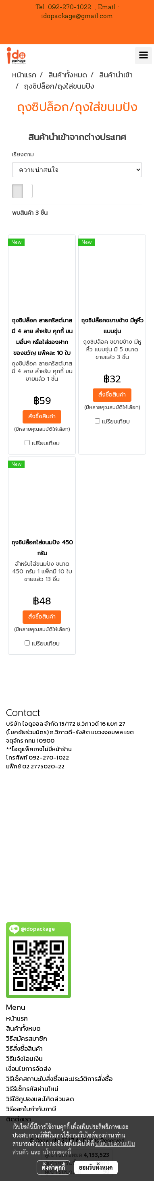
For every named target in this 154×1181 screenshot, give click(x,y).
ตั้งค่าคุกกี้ (53, 1167)
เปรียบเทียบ (46, 444)
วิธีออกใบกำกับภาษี (31, 1109)
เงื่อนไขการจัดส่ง (28, 1068)
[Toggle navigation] (143, 55)
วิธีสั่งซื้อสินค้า (24, 1048)
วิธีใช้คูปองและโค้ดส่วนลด (40, 1099)
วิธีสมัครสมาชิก (26, 1038)
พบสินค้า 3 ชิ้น (30, 213)
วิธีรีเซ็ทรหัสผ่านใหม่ (32, 1089)
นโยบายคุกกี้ (57, 1152)
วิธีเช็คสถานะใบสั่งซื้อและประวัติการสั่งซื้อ (59, 1078)
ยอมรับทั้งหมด (96, 1167)
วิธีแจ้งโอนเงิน (24, 1058)
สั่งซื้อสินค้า (42, 416)
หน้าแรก (17, 1018)
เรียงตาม (26, 154)
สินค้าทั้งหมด (23, 1028)
